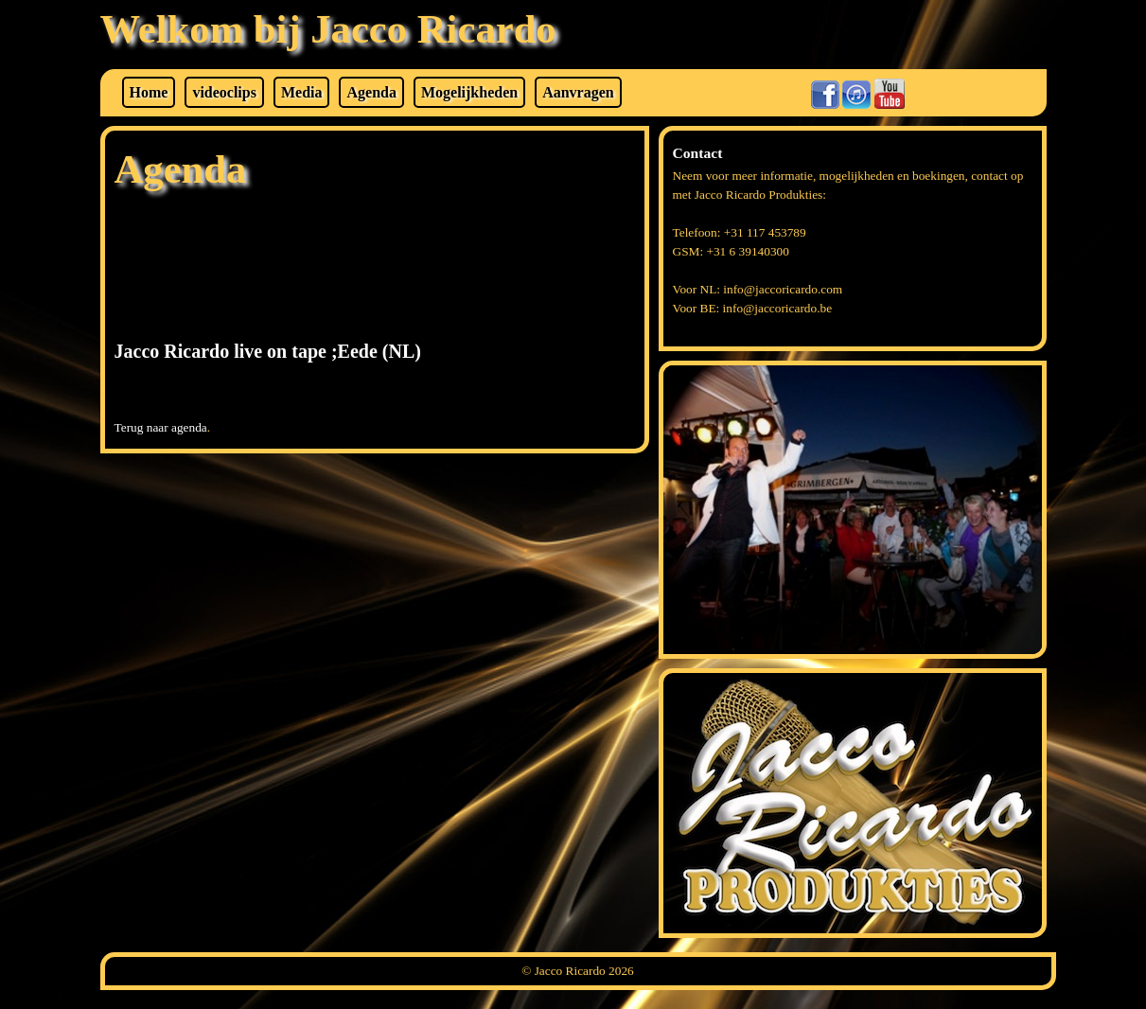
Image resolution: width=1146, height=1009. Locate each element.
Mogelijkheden (469, 92)
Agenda (371, 92)
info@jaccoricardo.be (778, 308)
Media (302, 92)
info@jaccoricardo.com (782, 289)
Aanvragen (578, 92)
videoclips (224, 92)
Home (149, 92)
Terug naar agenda (161, 427)
